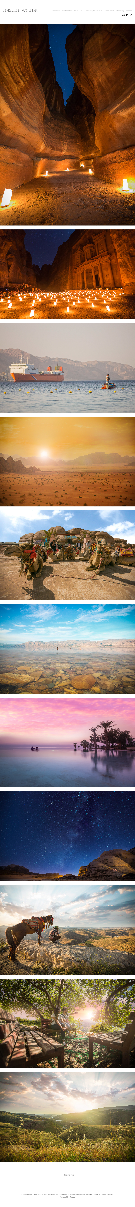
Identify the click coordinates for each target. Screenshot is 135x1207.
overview (56, 11)
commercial (109, 11)
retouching (120, 11)
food (83, 11)
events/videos (67, 11)
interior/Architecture (94, 11)
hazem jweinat (20, 10)
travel (76, 11)
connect (129, 11)
